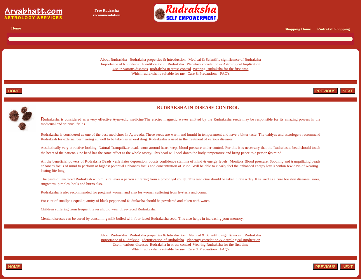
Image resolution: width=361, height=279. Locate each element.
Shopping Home (298, 29)
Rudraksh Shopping (333, 29)
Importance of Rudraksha (120, 64)
